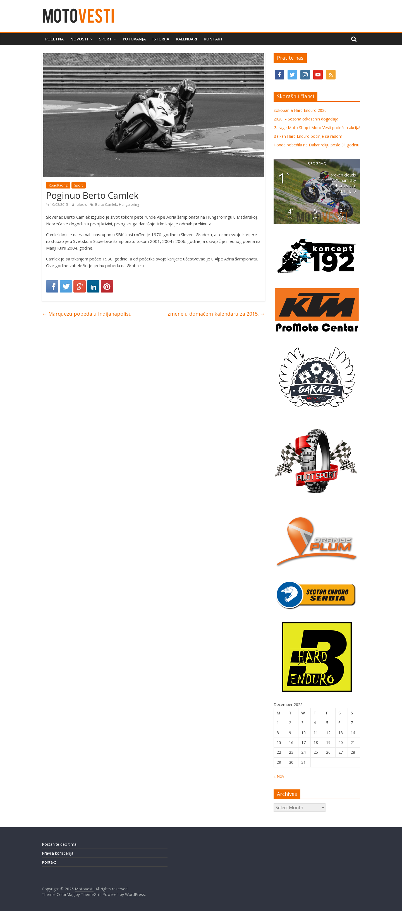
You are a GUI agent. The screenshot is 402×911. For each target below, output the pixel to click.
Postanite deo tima (59, 844)
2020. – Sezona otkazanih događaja (306, 119)
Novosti (79, 39)
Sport (105, 39)
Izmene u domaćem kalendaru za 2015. (215, 313)
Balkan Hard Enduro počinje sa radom (308, 136)
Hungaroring (129, 204)
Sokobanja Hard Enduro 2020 (300, 110)
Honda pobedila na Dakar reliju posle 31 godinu (316, 145)
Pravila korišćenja (57, 853)
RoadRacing (58, 185)
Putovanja (134, 39)
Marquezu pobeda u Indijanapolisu (87, 313)
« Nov (279, 776)
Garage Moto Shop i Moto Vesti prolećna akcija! (317, 127)
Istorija (160, 39)
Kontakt (213, 39)
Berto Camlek (106, 204)
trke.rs (82, 204)
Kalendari (186, 39)
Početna (54, 39)
